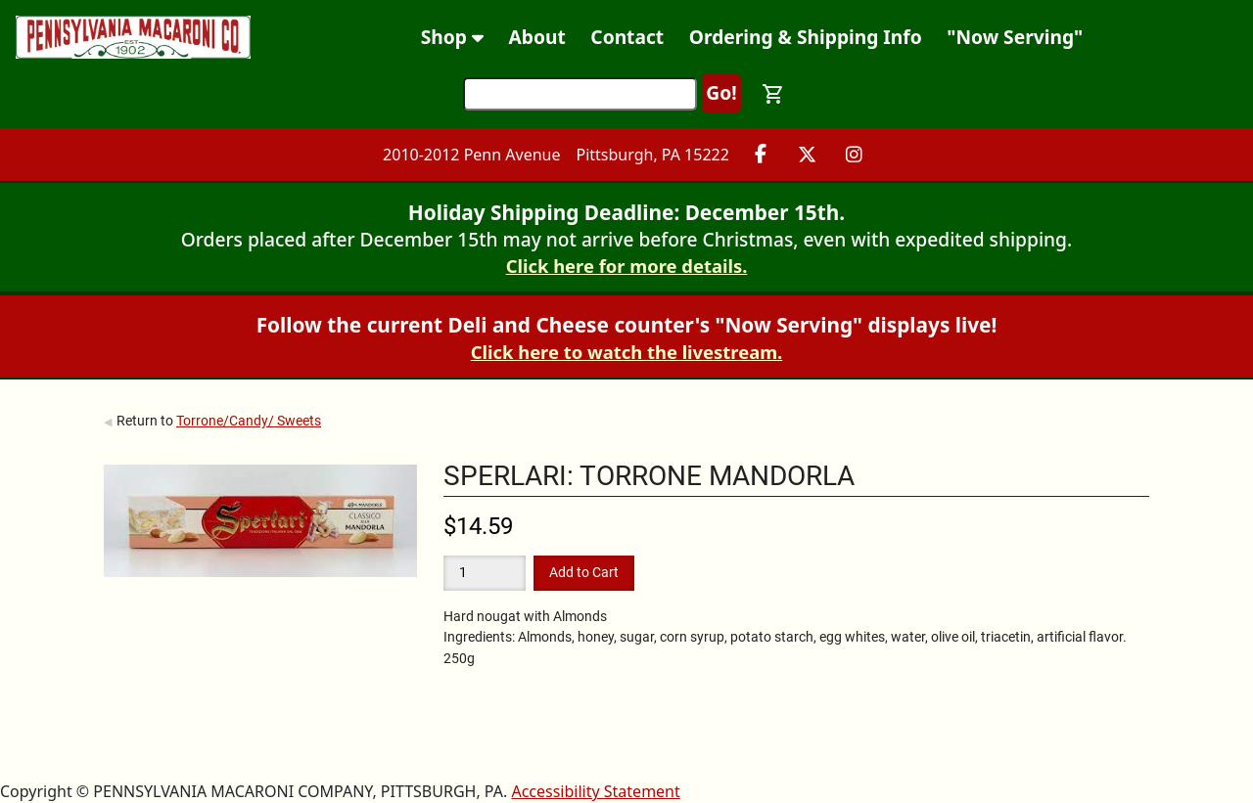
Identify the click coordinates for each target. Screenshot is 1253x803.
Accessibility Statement (595, 791)
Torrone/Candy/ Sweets (248, 420)
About (537, 36)
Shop (452, 36)
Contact (627, 36)
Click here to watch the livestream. (627, 351)
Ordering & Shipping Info (805, 36)
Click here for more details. (627, 265)
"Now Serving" (1015, 36)
